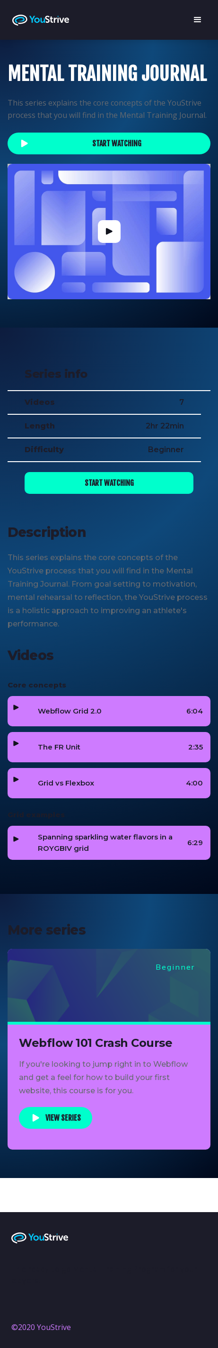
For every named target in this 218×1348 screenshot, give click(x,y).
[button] (197, 20)
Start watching (116, 143)
